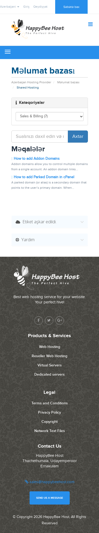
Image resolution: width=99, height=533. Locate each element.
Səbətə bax (71, 7)
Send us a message (49, 498)
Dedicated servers (49, 374)
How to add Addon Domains (35, 158)
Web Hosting (49, 347)
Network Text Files (49, 431)
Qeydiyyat (40, 6)
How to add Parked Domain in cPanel (42, 177)
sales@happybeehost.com (49, 482)
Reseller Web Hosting (49, 356)
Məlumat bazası (68, 82)
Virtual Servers (49, 365)
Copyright (49, 421)
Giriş (26, 6)
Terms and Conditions (49, 403)
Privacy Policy (49, 412)
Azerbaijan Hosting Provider (31, 82)
